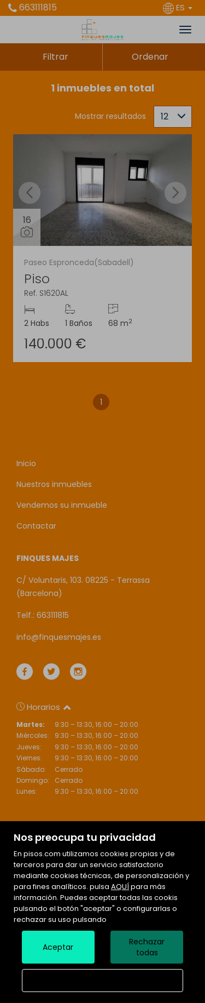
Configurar (102, 980)
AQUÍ (120, 886)
